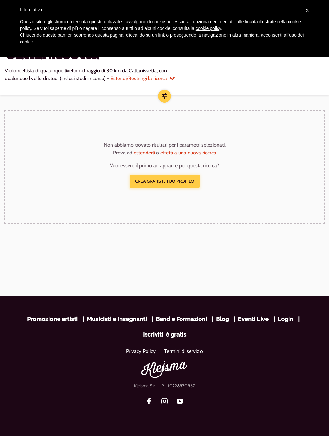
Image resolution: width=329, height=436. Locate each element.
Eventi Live (253, 319)
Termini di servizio (183, 351)
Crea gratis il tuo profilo (164, 181)
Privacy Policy (141, 351)
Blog (222, 319)
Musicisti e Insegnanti (117, 319)
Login (285, 319)
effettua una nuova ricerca (188, 153)
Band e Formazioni (181, 319)
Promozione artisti (52, 319)
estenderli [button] (144, 153)
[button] (164, 96)
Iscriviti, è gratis (164, 334)
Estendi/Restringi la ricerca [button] (143, 78)
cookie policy (208, 28)
